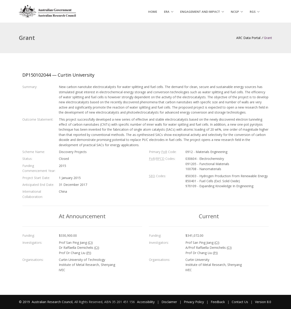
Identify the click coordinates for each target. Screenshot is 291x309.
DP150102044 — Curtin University (58, 75)
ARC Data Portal (248, 38)
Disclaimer (169, 302)
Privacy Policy (194, 302)
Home (152, 12)
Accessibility (146, 302)
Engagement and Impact (200, 12)
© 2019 (25, 302)
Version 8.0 (263, 302)
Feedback (218, 302)
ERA (166, 12)
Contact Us (240, 302)
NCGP (235, 12)
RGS (253, 12)
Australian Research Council (52, 302)
